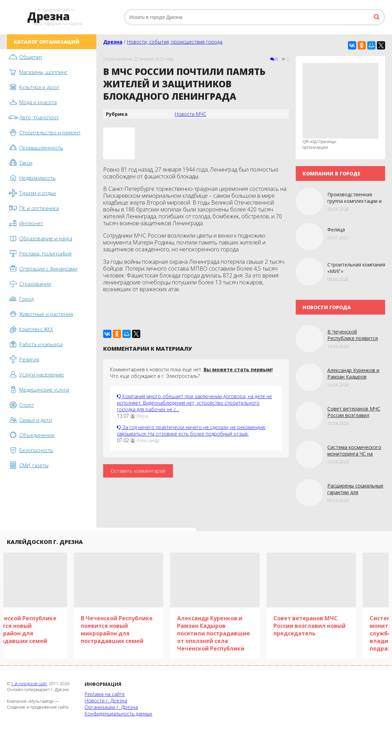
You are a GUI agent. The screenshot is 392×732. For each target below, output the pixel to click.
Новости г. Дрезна (106, 700)
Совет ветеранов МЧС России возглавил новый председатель (353, 415)
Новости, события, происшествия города (174, 42)
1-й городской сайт (29, 684)
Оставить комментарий (138, 471)
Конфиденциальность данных (118, 713)
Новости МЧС (190, 114)
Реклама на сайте (105, 694)
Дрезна (112, 42)
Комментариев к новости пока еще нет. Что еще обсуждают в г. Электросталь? (191, 372)
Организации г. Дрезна (111, 707)
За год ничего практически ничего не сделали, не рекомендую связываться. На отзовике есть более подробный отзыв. (191, 430)
